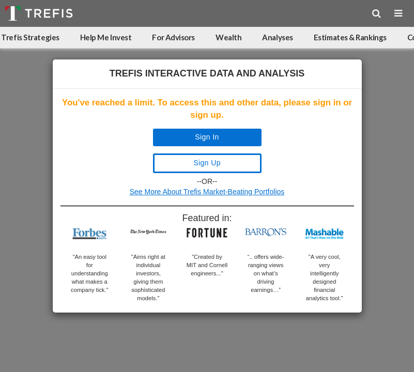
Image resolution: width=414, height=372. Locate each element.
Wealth (228, 37)
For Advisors (173, 37)
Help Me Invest (106, 37)
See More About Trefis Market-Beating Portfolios (207, 192)
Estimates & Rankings (350, 37)
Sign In (207, 137)
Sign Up (207, 163)
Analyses (277, 37)
